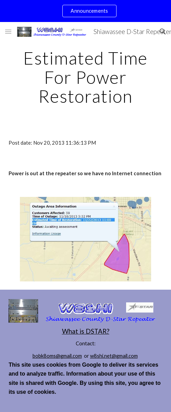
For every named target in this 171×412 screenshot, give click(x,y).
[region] (85, 11)
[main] (85, 77)
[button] (8, 31)
